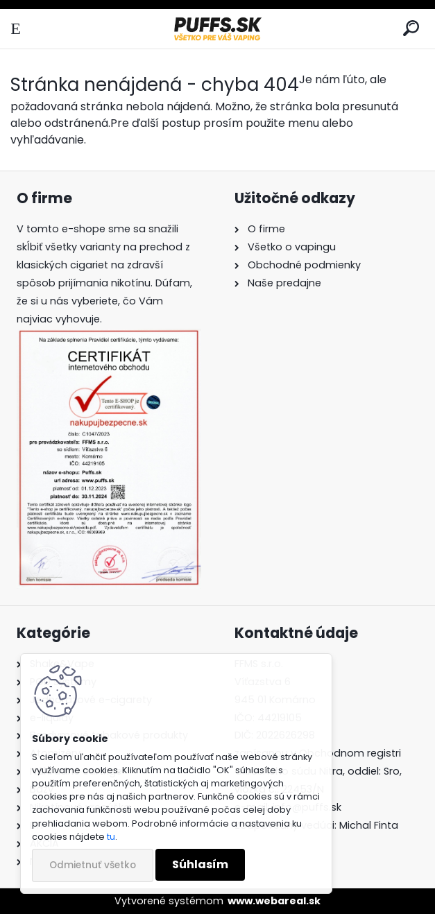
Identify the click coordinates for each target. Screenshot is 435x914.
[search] (411, 29)
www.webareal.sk (274, 901)
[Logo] (217, 28)
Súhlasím (200, 864)
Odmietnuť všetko (92, 865)
